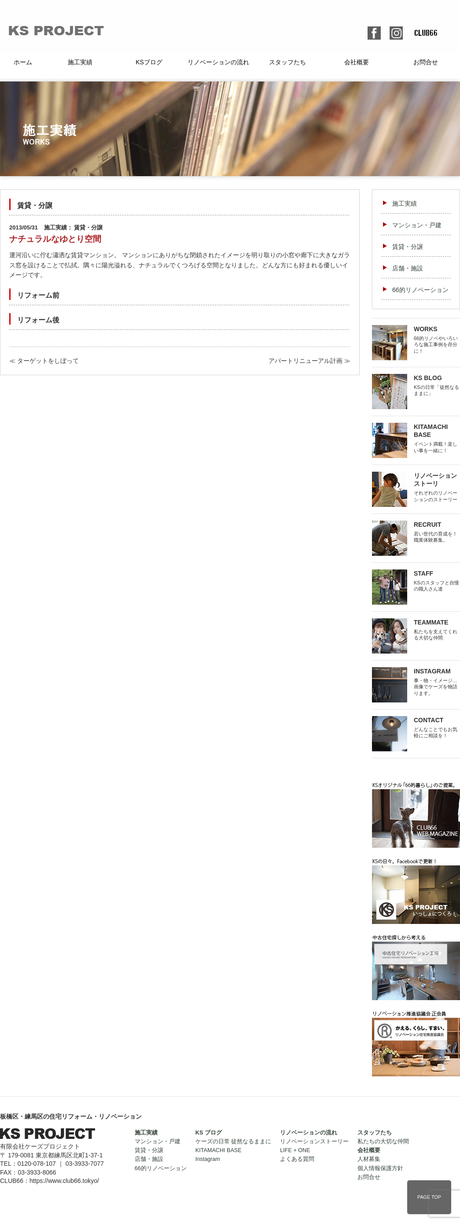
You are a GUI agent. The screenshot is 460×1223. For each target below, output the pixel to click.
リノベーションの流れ (218, 62)
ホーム (23, 62)
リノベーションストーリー (314, 1141)
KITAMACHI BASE (218, 1150)
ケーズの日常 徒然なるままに (233, 1141)
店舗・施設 (407, 268)
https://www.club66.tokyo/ (64, 1180)
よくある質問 (297, 1159)
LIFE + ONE (295, 1150)
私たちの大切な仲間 (383, 1141)
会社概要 (356, 62)
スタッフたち (287, 62)
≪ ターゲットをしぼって (44, 360)
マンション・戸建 (417, 225)
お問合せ (425, 62)
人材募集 (368, 1159)
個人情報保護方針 (380, 1168)
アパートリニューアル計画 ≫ (309, 360)
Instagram (207, 1159)
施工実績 (80, 62)
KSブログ (149, 62)
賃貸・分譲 (407, 246)
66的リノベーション (420, 289)
